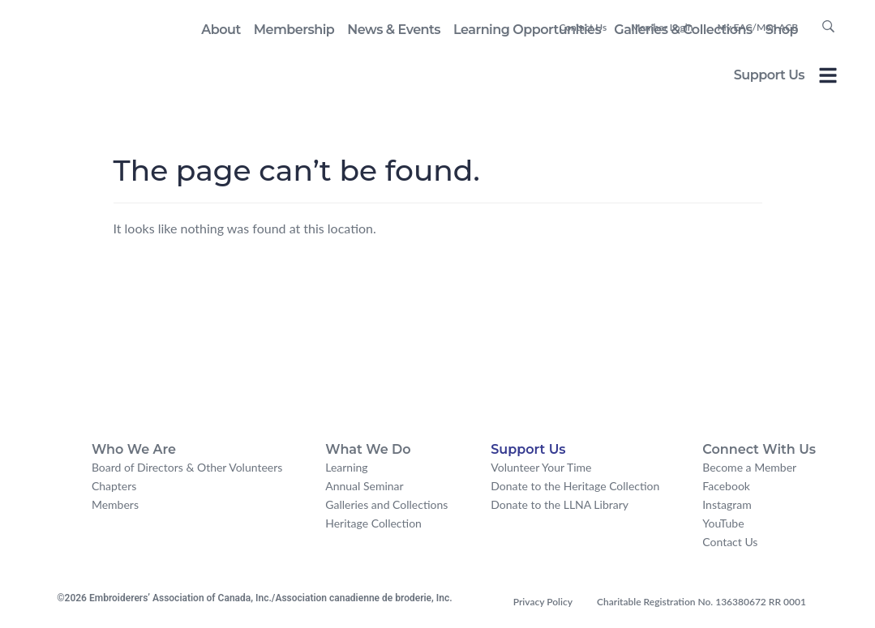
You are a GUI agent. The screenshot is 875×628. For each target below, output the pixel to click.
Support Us (769, 75)
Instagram (726, 504)
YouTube (723, 523)
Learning (346, 467)
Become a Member (749, 467)
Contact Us (583, 27)
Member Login (662, 27)
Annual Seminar (364, 486)
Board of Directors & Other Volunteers (187, 467)
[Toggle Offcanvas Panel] (828, 78)
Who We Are (134, 449)
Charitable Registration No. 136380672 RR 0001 (701, 602)
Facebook (726, 486)
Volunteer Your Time (541, 467)
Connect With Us (759, 449)
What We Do (367, 449)
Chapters (114, 486)
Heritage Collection (373, 523)
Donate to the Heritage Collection (575, 486)
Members (115, 504)
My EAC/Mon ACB (757, 27)
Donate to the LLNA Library (559, 504)
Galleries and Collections (386, 504)
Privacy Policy (543, 602)
